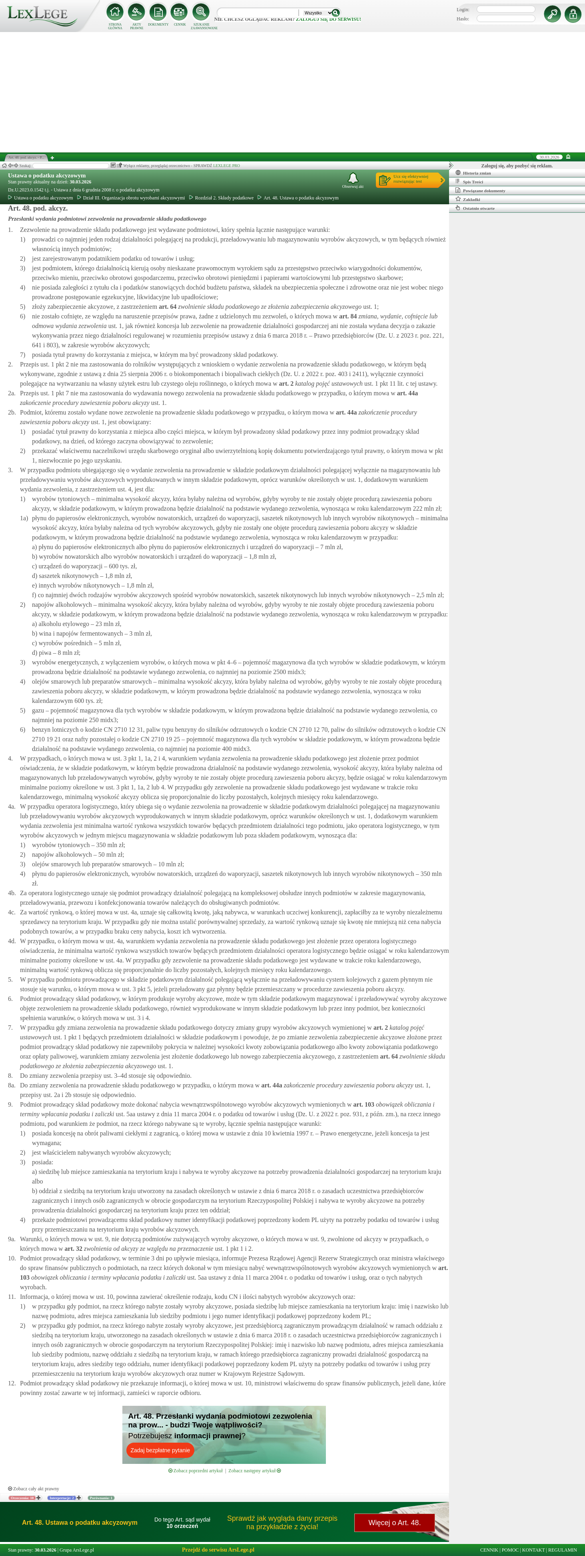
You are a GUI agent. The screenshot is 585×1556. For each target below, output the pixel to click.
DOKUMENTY (158, 24)
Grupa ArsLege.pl (77, 1550)
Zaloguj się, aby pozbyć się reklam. (517, 166)
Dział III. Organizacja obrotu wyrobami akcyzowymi (131, 198)
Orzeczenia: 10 (22, 1498)
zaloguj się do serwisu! (328, 19)
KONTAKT (533, 1550)
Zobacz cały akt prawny (33, 1489)
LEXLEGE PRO (226, 165)
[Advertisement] (293, 92)
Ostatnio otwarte (475, 208)
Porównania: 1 (101, 1498)
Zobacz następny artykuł (254, 1470)
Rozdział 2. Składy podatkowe (221, 198)
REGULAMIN (562, 1550)
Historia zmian (473, 172)
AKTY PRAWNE (136, 26)
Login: (463, 9)
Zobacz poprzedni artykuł (195, 1470)
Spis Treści (469, 181)
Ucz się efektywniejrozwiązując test (410, 178)
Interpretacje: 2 (62, 1498)
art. (166, 306)
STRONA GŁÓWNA (115, 26)
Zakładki (467, 199)
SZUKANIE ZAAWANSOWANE (201, 26)
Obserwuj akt (353, 180)
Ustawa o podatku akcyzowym (47, 175)
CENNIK (180, 24)
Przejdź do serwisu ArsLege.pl (218, 1550)
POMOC (510, 1550)
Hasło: (463, 19)
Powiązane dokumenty (480, 190)
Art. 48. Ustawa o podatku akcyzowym (298, 198)
